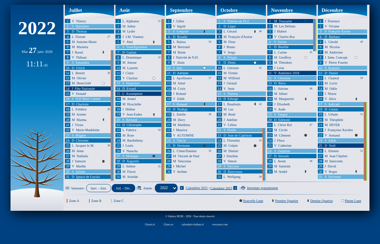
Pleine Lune (353, 201)
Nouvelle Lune (253, 201)
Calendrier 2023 (221, 188)
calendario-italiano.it (193, 224)
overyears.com (220, 224)
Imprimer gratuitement (259, 188)
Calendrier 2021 (194, 188)
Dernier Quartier (321, 201)
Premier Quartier (286, 201)
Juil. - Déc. (123, 188)
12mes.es (168, 224)
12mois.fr (150, 224)
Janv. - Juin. (98, 188)
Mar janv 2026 (37, 51)
